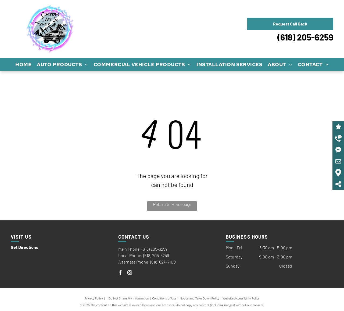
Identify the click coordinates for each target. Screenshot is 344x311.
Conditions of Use (164, 298)
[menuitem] (23, 64)
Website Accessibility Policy (241, 298)
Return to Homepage (172, 204)
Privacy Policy (93, 298)
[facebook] (120, 273)
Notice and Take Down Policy (200, 298)
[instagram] (129, 273)
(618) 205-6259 (305, 37)
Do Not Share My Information (129, 298)
